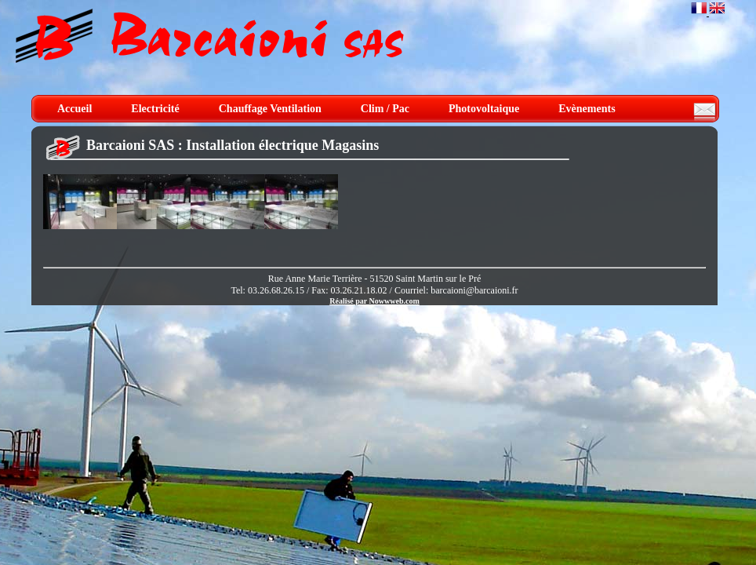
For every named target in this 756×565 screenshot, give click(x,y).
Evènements (586, 109)
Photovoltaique (484, 109)
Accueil (74, 109)
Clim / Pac (385, 109)
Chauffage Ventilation (270, 109)
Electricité (155, 109)
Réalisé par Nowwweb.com (374, 301)
